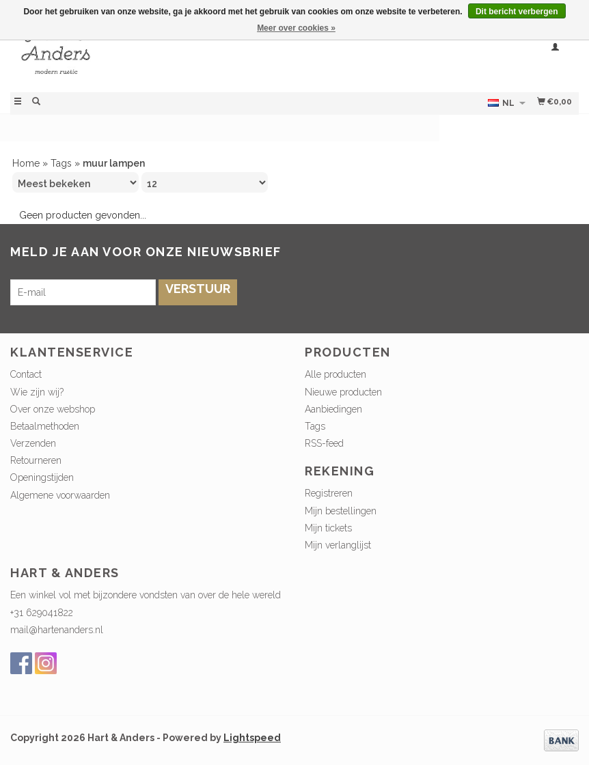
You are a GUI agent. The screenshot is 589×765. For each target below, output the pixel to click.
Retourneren (35, 460)
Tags (61, 163)
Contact (26, 374)
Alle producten (335, 374)
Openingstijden (42, 477)
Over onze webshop (52, 409)
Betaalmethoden (44, 426)
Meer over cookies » (296, 28)
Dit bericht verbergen (517, 11)
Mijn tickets (328, 528)
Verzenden (33, 443)
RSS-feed (324, 443)
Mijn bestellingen (340, 510)
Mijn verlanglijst (338, 545)
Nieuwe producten (343, 392)
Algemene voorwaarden (60, 495)
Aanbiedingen (333, 409)
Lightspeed (252, 737)
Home (26, 163)
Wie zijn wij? (37, 392)
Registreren (329, 493)
